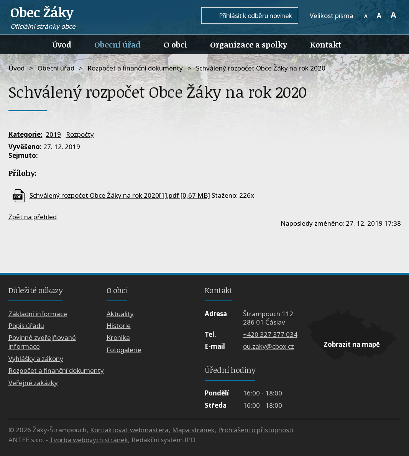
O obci (175, 44)
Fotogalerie (124, 349)
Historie (119, 325)
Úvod (62, 44)
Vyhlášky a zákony (35, 358)
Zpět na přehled (32, 216)
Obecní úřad (117, 44)
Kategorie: (25, 134)
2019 (53, 134)
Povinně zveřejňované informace (42, 342)
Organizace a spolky (248, 44)
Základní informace (37, 313)
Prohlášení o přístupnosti (255, 429)
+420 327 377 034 (270, 334)
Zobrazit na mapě (352, 344)
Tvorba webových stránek (88, 439)
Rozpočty (80, 134)
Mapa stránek (193, 429)
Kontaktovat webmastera (129, 429)
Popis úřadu (26, 325)
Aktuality (120, 313)
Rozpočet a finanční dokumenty (135, 68)
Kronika (118, 337)
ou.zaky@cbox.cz (268, 346)
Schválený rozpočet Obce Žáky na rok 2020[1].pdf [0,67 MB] (120, 195)
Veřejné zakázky (33, 382)
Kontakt (325, 44)
